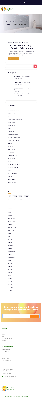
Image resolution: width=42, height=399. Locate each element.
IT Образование (11, 155)
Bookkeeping (26, 42)
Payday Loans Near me (13, 164)
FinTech (9, 146)
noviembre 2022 (11, 221)
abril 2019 (10, 284)
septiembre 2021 (11, 257)
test (9, 170)
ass (9, 116)
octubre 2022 (11, 224)
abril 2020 (10, 272)
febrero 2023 (11, 212)
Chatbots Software (12, 134)
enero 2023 (10, 215)
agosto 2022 (11, 230)
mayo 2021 (10, 263)
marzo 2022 (10, 245)
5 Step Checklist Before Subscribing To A (23, 76)
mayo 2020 (10, 269)
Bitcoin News (11, 122)
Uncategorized (11, 173)
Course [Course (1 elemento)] (20, 196)
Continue (13, 58)
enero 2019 (10, 287)
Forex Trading (11, 149)
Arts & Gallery (11, 113)
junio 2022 (10, 236)
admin (10, 42)
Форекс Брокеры (12, 179)
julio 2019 (10, 278)
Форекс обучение (12, 182)
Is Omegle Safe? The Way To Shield (22, 82)
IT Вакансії (10, 152)
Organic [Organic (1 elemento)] (18, 198)
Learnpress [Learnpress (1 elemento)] (11, 198)
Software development (13, 167)
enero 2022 (10, 248)
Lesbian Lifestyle (11, 158)
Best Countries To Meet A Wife (15, 119)
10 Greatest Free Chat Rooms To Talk (23, 94)
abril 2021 (10, 266)
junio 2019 (10, 281)
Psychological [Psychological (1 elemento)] (25, 198)
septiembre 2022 (12, 227)
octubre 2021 (11, 254)
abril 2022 (10, 242)
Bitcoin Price (10, 125)
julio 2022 (10, 233)
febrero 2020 (11, 275)
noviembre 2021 (11, 251)
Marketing (10, 161)
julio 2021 (10, 260)
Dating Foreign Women (13, 140)
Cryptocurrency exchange (14, 137)
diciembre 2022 (11, 218)
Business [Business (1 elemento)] (15, 196)
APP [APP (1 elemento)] (10, 196)
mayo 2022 (10, 239)
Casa (7, 22)
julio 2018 (10, 290)
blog (9, 128)
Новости (10, 176)
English (9, 143)
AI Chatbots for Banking (13, 110)
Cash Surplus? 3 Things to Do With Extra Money (20, 47)
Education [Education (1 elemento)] (26, 196)
